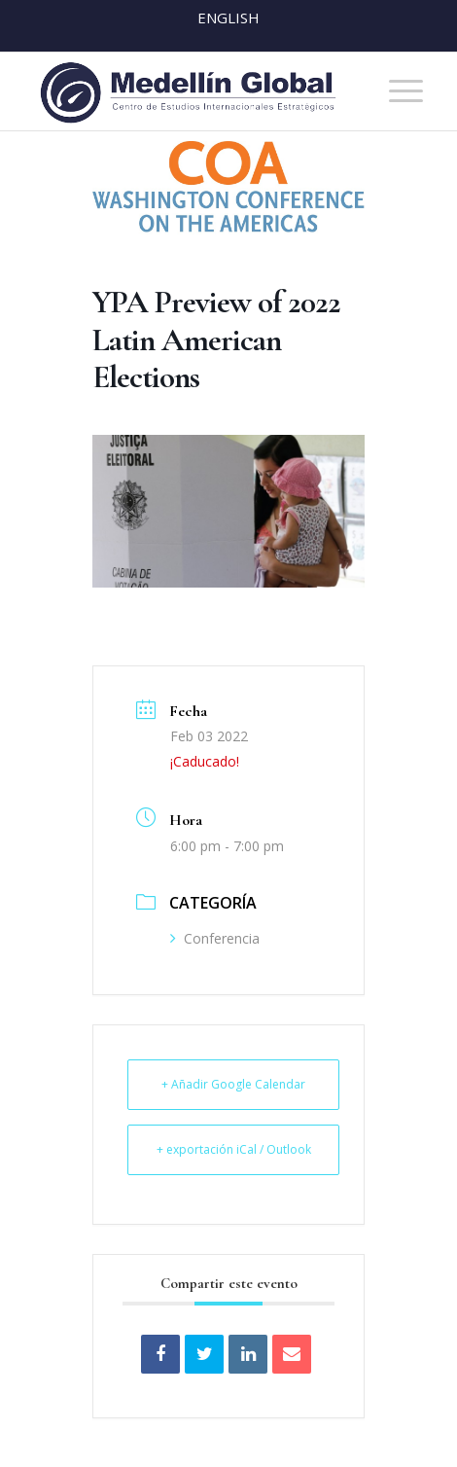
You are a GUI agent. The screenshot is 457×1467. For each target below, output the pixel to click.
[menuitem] (396, 91)
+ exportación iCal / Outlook (234, 1149)
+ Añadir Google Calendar (233, 1084)
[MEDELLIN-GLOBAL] (189, 91)
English (228, 17)
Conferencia (215, 938)
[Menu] (396, 91)
